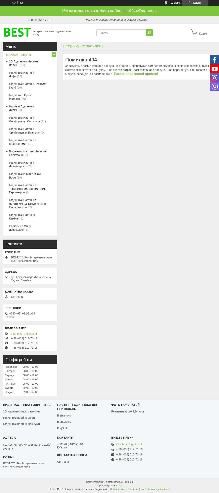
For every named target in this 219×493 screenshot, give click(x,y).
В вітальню (64, 415)
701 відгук (174, 2)
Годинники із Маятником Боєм (25, 175)
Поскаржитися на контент (124, 489)
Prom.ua (128, 482)
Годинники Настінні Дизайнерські (21, 164)
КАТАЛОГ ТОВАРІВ (18, 54)
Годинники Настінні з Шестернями (22, 142)
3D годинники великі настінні (21, 411)
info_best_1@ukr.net (24, 333)
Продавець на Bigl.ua (109, 485)
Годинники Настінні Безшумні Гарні (28, 85)
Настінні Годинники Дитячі (21, 108)
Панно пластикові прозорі (136, 74)
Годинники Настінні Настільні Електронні (28, 153)
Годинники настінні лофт (19, 417)
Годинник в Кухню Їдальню (20, 97)
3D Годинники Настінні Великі (23, 63)
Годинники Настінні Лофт (21, 74)
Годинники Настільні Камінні (22, 216)
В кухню (62, 428)
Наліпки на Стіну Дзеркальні (20, 228)
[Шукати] (149, 32)
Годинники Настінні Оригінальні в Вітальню (24, 130)
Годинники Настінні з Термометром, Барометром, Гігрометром (27, 189)
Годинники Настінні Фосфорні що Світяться (24, 119)
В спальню (64, 421)
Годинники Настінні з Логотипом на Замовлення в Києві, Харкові (27, 203)
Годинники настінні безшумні (21, 424)
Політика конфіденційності (155, 489)
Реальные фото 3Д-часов (128, 411)
